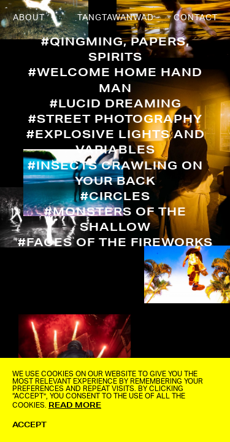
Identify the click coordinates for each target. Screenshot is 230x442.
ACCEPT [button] (29, 424)
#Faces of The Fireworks (115, 242)
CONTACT (196, 18)
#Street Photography (115, 118)
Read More (74, 405)
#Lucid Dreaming (116, 103)
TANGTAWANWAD (115, 18)
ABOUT (29, 18)
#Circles (115, 196)
